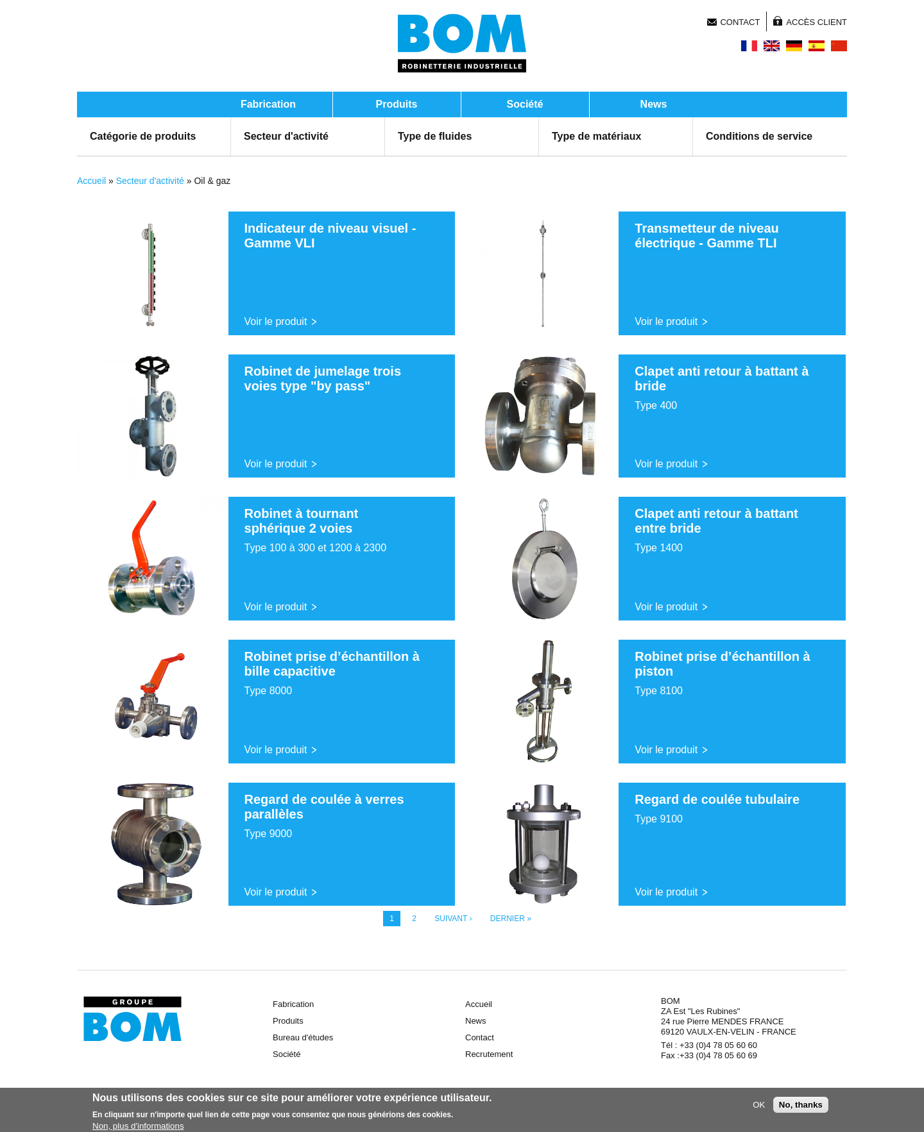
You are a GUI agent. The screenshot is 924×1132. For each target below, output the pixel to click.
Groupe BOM (132, 1019)
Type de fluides (435, 136)
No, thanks (801, 1106)
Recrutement (489, 1054)
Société (525, 104)
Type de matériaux (596, 136)
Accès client (816, 22)
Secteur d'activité (286, 136)
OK (759, 1106)
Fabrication (268, 104)
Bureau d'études (303, 1037)
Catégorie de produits (143, 136)
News (653, 104)
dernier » (510, 918)
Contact (740, 22)
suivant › (453, 918)
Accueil (91, 181)
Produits (397, 104)
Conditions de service (759, 136)
